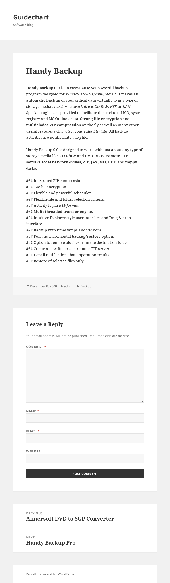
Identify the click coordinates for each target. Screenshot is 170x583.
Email (32, 431)
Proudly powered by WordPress (50, 574)
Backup (86, 286)
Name (32, 411)
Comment (36, 346)
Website (33, 451)
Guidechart (31, 17)
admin (68, 286)
